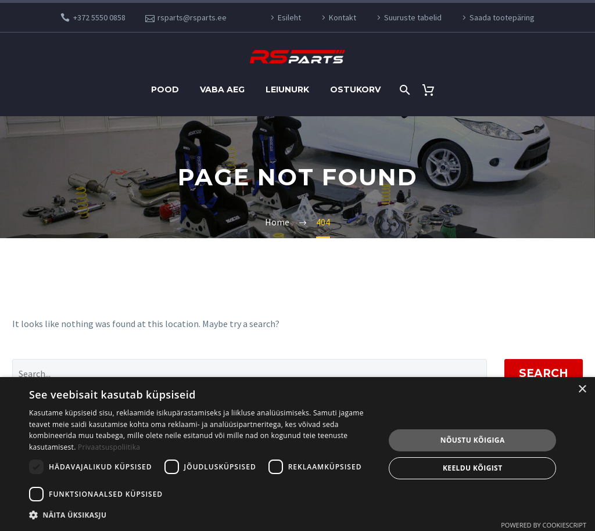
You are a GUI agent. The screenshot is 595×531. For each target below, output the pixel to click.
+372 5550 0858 (99, 17)
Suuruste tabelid (413, 17)
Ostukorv (355, 89)
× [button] (582, 389)
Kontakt (342, 17)
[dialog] (297, 454)
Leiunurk (287, 89)
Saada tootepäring (502, 17)
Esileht (289, 17)
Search (543, 373)
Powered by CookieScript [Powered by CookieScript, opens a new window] (543, 525)
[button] (201, 515)
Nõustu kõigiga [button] (472, 440)
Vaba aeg (222, 89)
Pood (165, 89)
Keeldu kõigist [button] (473, 468)
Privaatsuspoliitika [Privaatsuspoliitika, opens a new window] (109, 447)
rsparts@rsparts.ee (192, 17)
